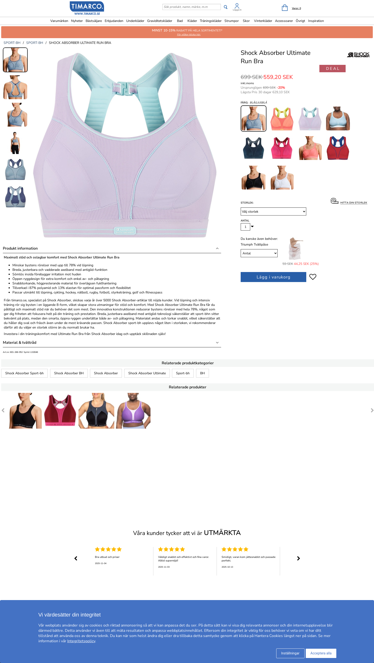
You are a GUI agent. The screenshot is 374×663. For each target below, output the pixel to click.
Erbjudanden (114, 21)
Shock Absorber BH (69, 373)
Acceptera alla (321, 653)
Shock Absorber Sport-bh (24, 373)
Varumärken (59, 21)
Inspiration (316, 21)
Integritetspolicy (81, 641)
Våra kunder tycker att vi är (187, 532)
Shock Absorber (106, 373)
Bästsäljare (94, 21)
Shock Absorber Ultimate (147, 373)
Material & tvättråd (19, 342)
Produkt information (20, 248)
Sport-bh (183, 373)
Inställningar (290, 653)
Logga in (237, 9)
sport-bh (12, 43)
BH (202, 373)
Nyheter (77, 21)
